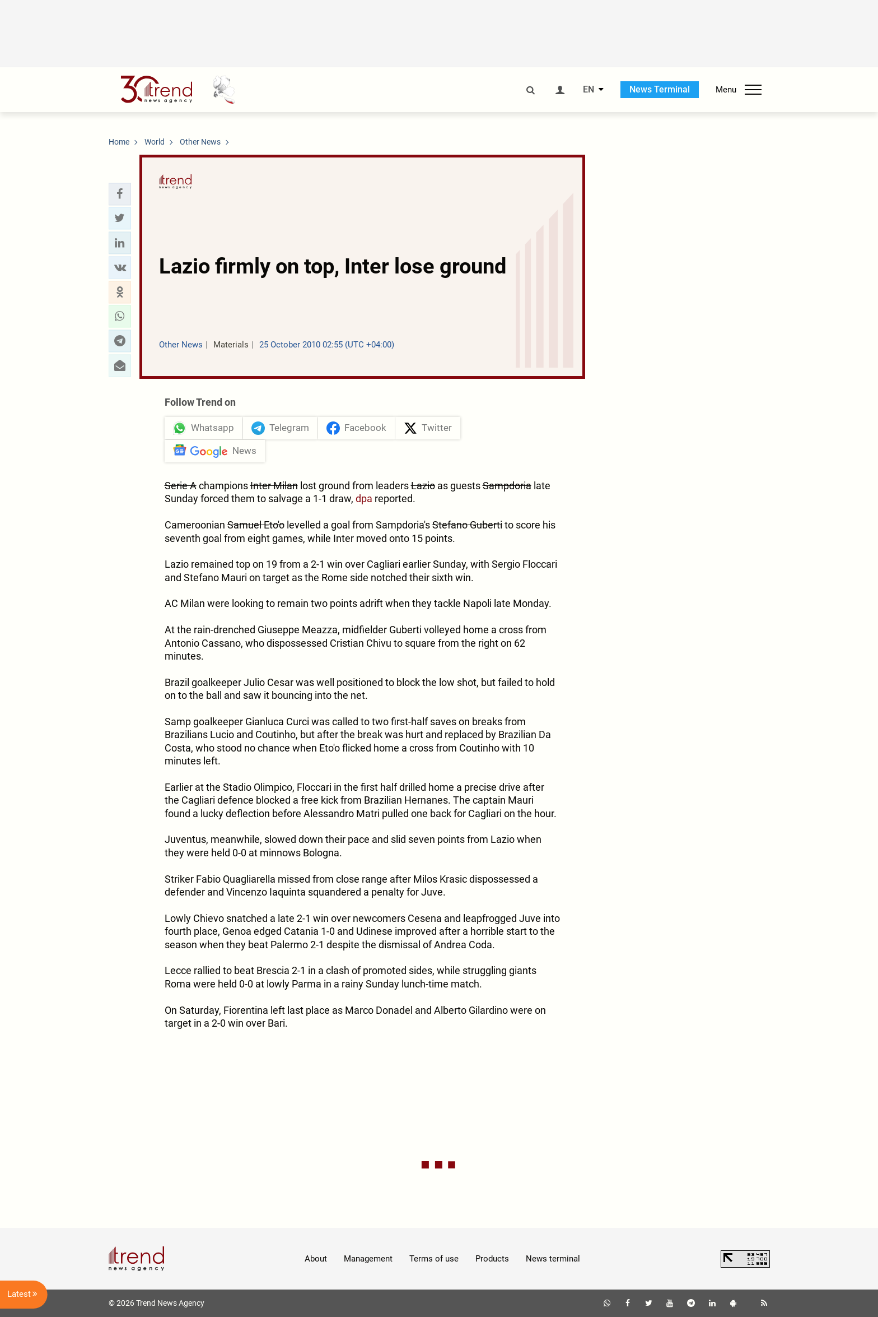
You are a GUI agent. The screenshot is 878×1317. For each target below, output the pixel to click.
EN (588, 89)
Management (368, 1259)
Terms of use (434, 1259)
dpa (364, 498)
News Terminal (659, 89)
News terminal (553, 1259)
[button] (120, 194)
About (316, 1259)
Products (492, 1259)
